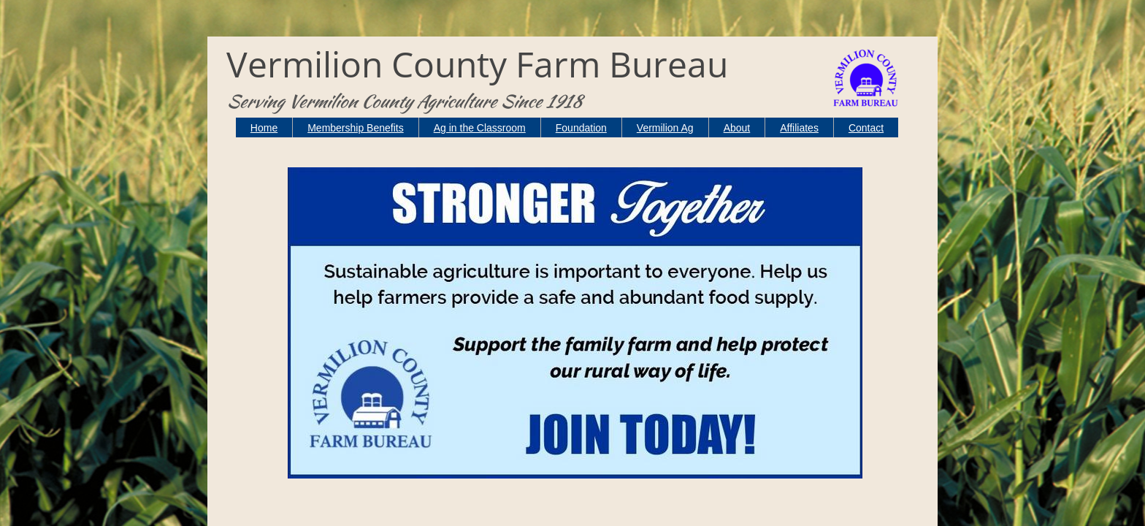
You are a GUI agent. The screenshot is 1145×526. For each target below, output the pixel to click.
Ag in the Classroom (480, 128)
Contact (866, 128)
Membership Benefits (355, 128)
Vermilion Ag (665, 128)
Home (263, 128)
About (737, 128)
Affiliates (799, 128)
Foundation (581, 128)
